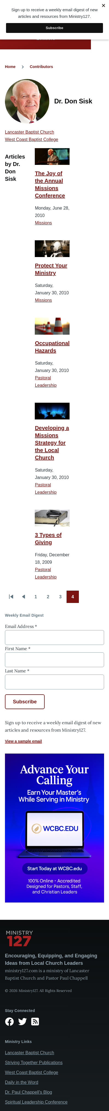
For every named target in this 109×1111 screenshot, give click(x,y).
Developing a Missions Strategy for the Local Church (52, 443)
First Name (17, 648)
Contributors (41, 66)
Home (10, 66)
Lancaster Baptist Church (29, 132)
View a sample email (23, 741)
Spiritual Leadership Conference (36, 1102)
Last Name (17, 670)
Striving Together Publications (34, 1062)
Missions (43, 223)
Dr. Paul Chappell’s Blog (28, 1092)
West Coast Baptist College (31, 139)
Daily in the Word (21, 1082)
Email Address (21, 626)
